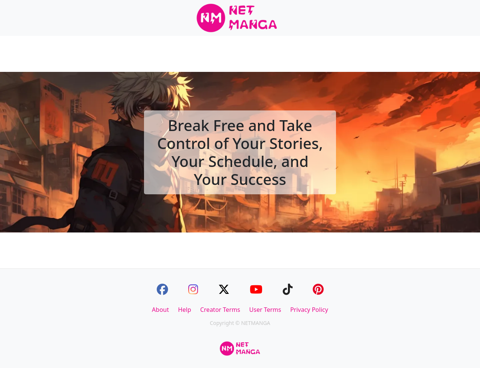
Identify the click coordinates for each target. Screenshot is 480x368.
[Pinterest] (318, 289)
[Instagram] (193, 289)
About (160, 309)
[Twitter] (224, 289)
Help (184, 309)
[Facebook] (162, 289)
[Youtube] (256, 289)
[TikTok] (287, 289)
